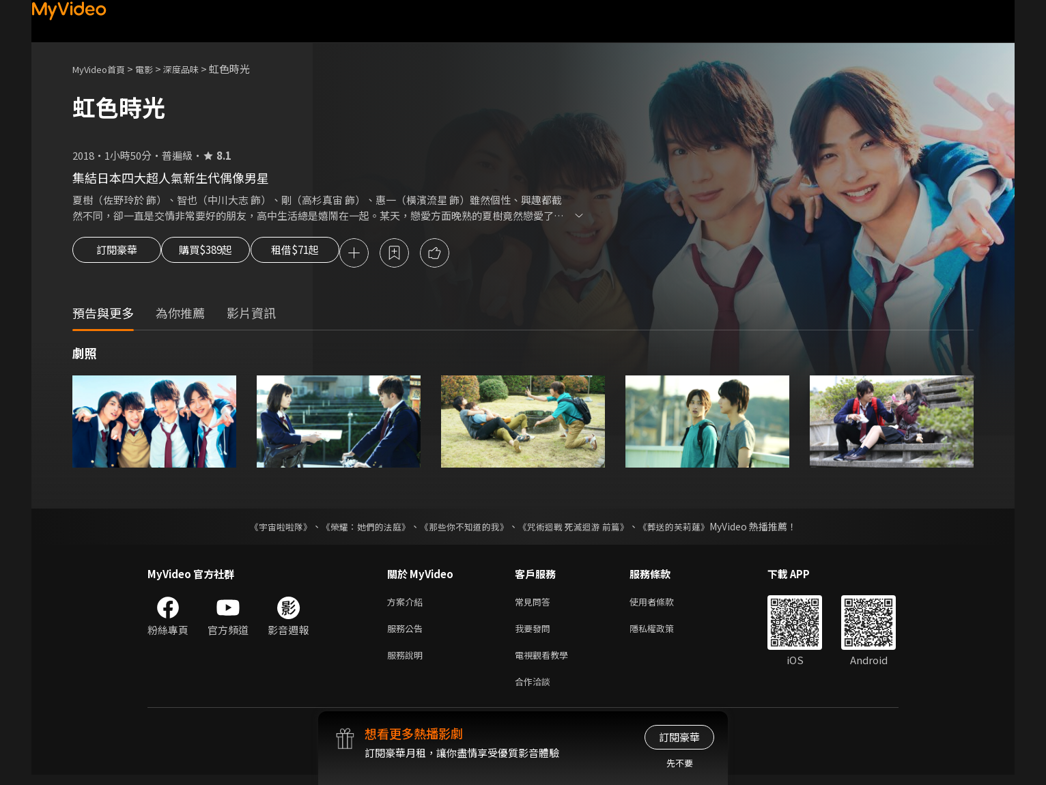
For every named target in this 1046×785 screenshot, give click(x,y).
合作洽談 (535, 690)
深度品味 (195, 68)
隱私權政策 (663, 633)
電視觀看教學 (545, 662)
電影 (155, 68)
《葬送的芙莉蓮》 (687, 528)
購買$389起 (221, 254)
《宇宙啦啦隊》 (267, 528)
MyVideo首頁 (103, 68)
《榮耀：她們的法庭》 (358, 528)
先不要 (679, 762)
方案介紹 (407, 604)
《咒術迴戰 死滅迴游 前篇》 (579, 528)
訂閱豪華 (116, 254)
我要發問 (535, 633)
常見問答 (535, 604)
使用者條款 (663, 604)
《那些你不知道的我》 (463, 528)
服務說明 (407, 662)
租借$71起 (327, 254)
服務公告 (407, 633)
